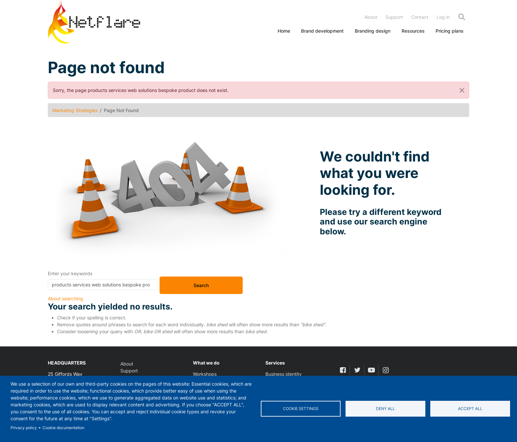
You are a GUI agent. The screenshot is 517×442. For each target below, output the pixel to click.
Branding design (372, 31)
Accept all (470, 408)
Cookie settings (301, 408)
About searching (65, 298)
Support (394, 17)
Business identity (283, 374)
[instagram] (386, 370)
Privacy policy (24, 427)
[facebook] (343, 370)
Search (461, 17)
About (370, 17)
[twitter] (357, 370)
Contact (419, 17)
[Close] (462, 90)
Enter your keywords (70, 273)
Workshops (205, 374)
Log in (443, 17)
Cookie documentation (63, 427)
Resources (413, 31)
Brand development (322, 31)
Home (284, 31)
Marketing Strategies (75, 110)
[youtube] (371, 370)
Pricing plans (450, 31)
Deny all (385, 408)
